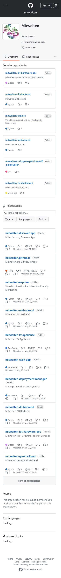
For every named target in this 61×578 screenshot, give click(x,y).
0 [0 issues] (7, 273)
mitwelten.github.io (17, 258)
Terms (10, 558)
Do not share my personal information (30, 564)
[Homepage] (30, 5)
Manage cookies (38, 561)
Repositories (30, 56)
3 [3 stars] (19, 298)
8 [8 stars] (19, 444)
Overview (11, 56)
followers (30, 36)
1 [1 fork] (37, 420)
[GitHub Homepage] (21, 569)
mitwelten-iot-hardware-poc (23, 431)
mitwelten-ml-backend (19, 310)
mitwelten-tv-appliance (20, 335)
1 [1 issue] (7, 398)
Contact (25, 561)
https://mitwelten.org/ (35, 42)
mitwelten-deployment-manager (26, 379)
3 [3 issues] (38, 367)
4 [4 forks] (42, 270)
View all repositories (29, 480)
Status (37, 558)
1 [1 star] (19, 246)
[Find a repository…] (29, 212)
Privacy (19, 558)
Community (48, 558)
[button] (55, 56)
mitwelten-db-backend (19, 407)
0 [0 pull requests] (7, 249)
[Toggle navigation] (5, 5)
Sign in (46, 5)
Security (28, 558)
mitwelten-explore (17, 282)
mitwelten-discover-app (20, 233)
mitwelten (30, 12)
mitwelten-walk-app (18, 359)
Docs (17, 561)
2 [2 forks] (37, 444)
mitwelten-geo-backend (20, 456)
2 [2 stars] (19, 323)
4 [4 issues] (45, 246)
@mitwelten (30, 47)
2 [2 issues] (45, 298)
